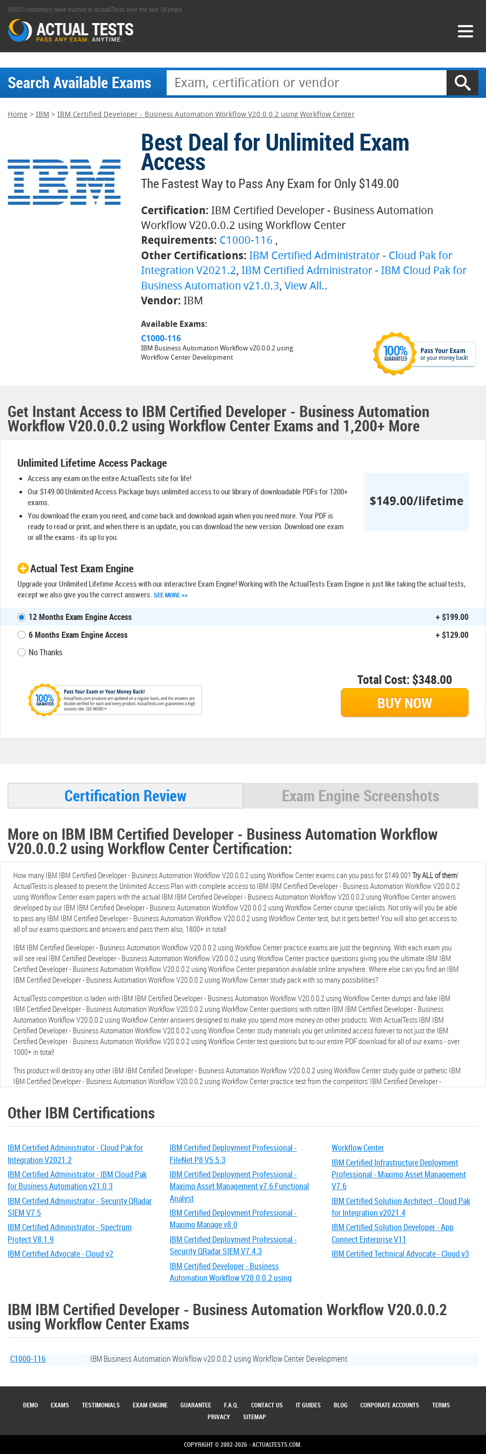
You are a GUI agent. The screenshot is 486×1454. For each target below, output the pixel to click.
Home (18, 114)
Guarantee (195, 1405)
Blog (341, 1405)
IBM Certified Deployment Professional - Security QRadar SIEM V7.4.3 (233, 1245)
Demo (30, 1405)
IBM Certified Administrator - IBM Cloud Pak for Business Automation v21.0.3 (77, 1180)
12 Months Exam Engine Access (80, 616)
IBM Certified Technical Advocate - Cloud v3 (400, 1253)
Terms (441, 1405)
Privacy (219, 1417)
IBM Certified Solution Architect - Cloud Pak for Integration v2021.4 (401, 1206)
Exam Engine (150, 1405)
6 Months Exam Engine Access (78, 634)
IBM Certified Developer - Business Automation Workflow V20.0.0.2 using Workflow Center (206, 114)
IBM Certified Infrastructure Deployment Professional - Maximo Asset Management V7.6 (399, 1174)
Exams (60, 1405)
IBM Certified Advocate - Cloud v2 (60, 1253)
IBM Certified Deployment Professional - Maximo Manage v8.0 (233, 1218)
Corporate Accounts (389, 1405)
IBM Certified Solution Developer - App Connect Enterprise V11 (393, 1232)
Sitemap (254, 1417)
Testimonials (101, 1405)
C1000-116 (246, 240)
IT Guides (308, 1405)
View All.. (306, 285)
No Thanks (46, 652)
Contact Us (267, 1405)
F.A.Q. (231, 1405)
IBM (42, 114)
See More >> (171, 594)
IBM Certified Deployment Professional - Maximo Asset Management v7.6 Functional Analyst (239, 1186)
